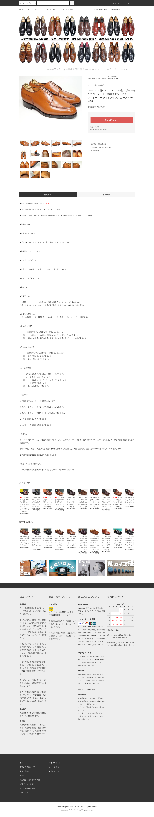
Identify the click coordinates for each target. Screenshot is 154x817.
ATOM (27, 793)
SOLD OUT (111, 120)
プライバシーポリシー (28, 784)
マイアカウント (55, 763)
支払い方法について (27, 767)
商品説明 (48, 195)
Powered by (77, 810)
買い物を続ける (94, 150)
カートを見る (54, 767)
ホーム (21, 9)
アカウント (115, 3)
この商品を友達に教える (97, 144)
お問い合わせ (114, 9)
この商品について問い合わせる (99, 147)
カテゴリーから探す (33, 9)
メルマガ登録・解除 (99, 9)
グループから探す (49, 9)
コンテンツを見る (65, 9)
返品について (94, 127)
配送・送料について (27, 771)
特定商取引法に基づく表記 (98, 129)
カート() (129, 3)
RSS (21, 793)
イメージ (106, 195)
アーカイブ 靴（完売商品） (100, 78)
